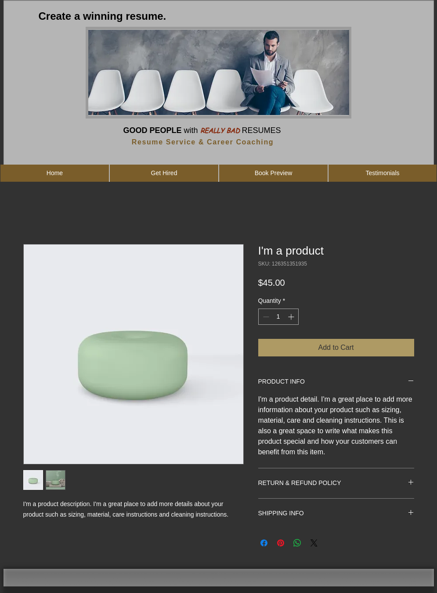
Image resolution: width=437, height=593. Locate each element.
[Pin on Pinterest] (280, 543)
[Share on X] (314, 543)
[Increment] (291, 316)
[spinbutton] (278, 316)
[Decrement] (265, 316)
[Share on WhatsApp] (297, 543)
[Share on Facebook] (264, 543)
